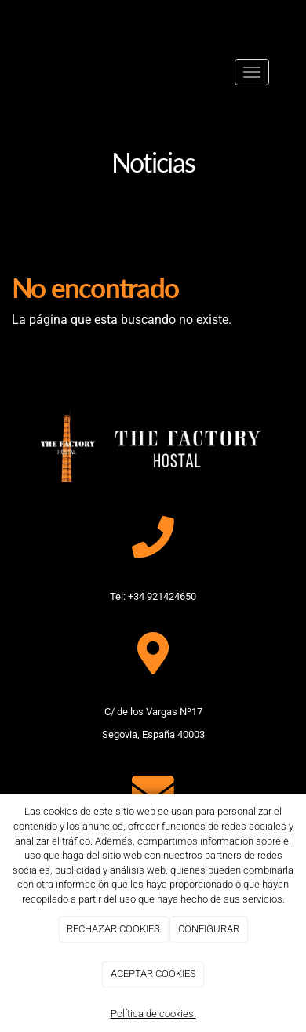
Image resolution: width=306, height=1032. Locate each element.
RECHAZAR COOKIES (113, 929)
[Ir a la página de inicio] (33, 72)
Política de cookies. (153, 1013)
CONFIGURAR (208, 929)
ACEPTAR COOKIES (153, 973)
